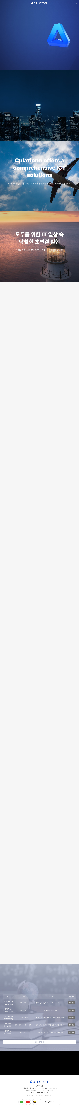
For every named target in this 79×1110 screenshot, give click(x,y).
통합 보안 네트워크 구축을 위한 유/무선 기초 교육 (50, 1025)
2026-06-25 (24, 1032)
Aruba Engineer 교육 (50, 1010)
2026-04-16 (24, 1018)
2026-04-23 (24, 1010)
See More (39, 1042)
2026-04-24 (24, 1003)
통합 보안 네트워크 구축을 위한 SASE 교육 (50, 1032)
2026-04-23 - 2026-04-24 (24, 1025)
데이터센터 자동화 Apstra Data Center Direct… (51, 1003)
